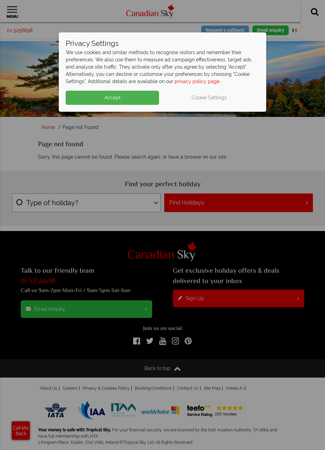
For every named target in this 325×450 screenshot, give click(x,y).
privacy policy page (197, 81)
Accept (112, 97)
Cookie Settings (209, 97)
